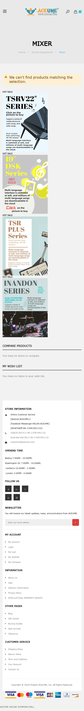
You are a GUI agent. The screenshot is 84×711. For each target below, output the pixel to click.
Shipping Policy (15, 649)
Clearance (13, 634)
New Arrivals (14, 628)
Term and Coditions (17, 659)
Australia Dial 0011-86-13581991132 (30, 437)
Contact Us (13, 669)
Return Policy (14, 654)
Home (22, 52)
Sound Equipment (43, 52)
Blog (10, 613)
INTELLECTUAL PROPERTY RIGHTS (25, 598)
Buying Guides (15, 623)
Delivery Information (18, 588)
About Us (12, 578)
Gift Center (13, 618)
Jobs (10, 583)
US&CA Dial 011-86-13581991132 (28, 432)
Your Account (14, 664)
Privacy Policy (14, 593)
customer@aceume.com (23, 442)
